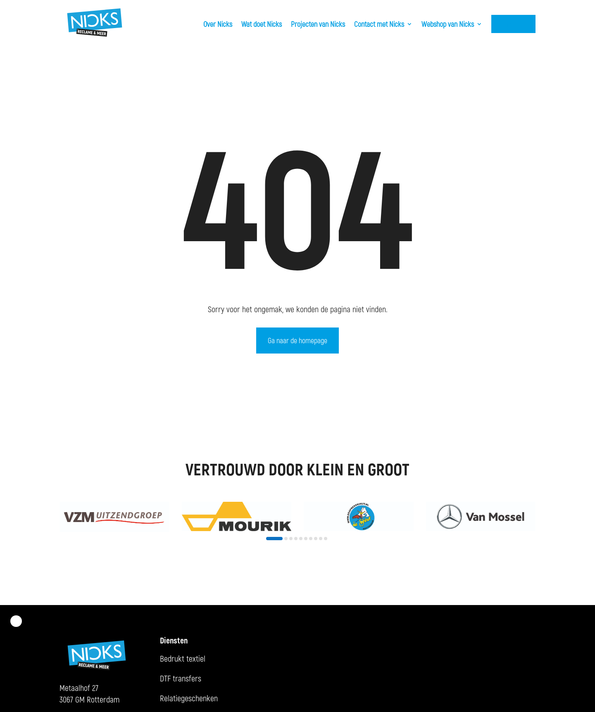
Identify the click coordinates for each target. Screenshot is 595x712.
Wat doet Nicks (261, 23)
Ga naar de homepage (297, 340)
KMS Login (513, 23)
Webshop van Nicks (447, 23)
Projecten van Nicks (318, 23)
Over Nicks (217, 23)
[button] (274, 538)
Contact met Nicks (379, 23)
